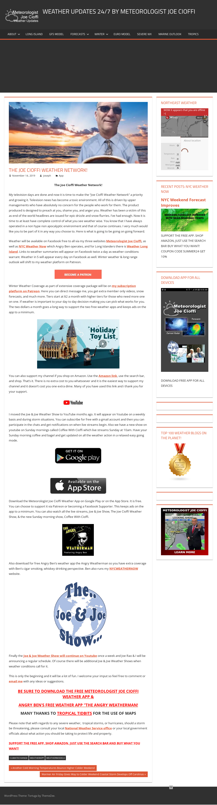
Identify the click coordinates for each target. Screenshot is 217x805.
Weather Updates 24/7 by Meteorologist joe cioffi (121, 11)
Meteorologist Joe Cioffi (123, 241)
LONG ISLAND (34, 34)
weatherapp (37, 757)
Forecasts (80, 34)
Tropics (193, 34)
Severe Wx (144, 34)
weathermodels (55, 757)
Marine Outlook (170, 34)
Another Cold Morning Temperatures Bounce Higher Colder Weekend (53, 768)
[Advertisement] (108, 66)
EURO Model (122, 34)
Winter (101, 34)
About (14, 34)
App (61, 175)
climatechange (19, 757)
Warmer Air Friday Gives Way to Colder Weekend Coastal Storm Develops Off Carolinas (93, 774)
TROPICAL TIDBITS (74, 713)
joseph (47, 175)
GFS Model (56, 34)
